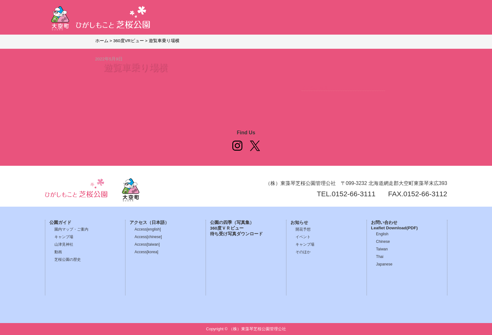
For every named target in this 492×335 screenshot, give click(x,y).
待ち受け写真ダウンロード (236, 234)
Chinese (383, 241)
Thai (379, 256)
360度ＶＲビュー (227, 228)
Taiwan (382, 249)
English (382, 234)
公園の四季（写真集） (232, 222)
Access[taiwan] (147, 244)
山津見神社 (63, 244)
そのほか (303, 252)
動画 (58, 252)
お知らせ (299, 222)
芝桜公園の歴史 (67, 259)
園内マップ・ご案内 (71, 229)
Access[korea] (146, 252)
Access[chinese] (148, 237)
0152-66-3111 (353, 194)
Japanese (384, 264)
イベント (303, 237)
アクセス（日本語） (149, 222)
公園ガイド (60, 222)
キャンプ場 (63, 237)
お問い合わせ (384, 222)
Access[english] (148, 229)
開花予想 (303, 229)
